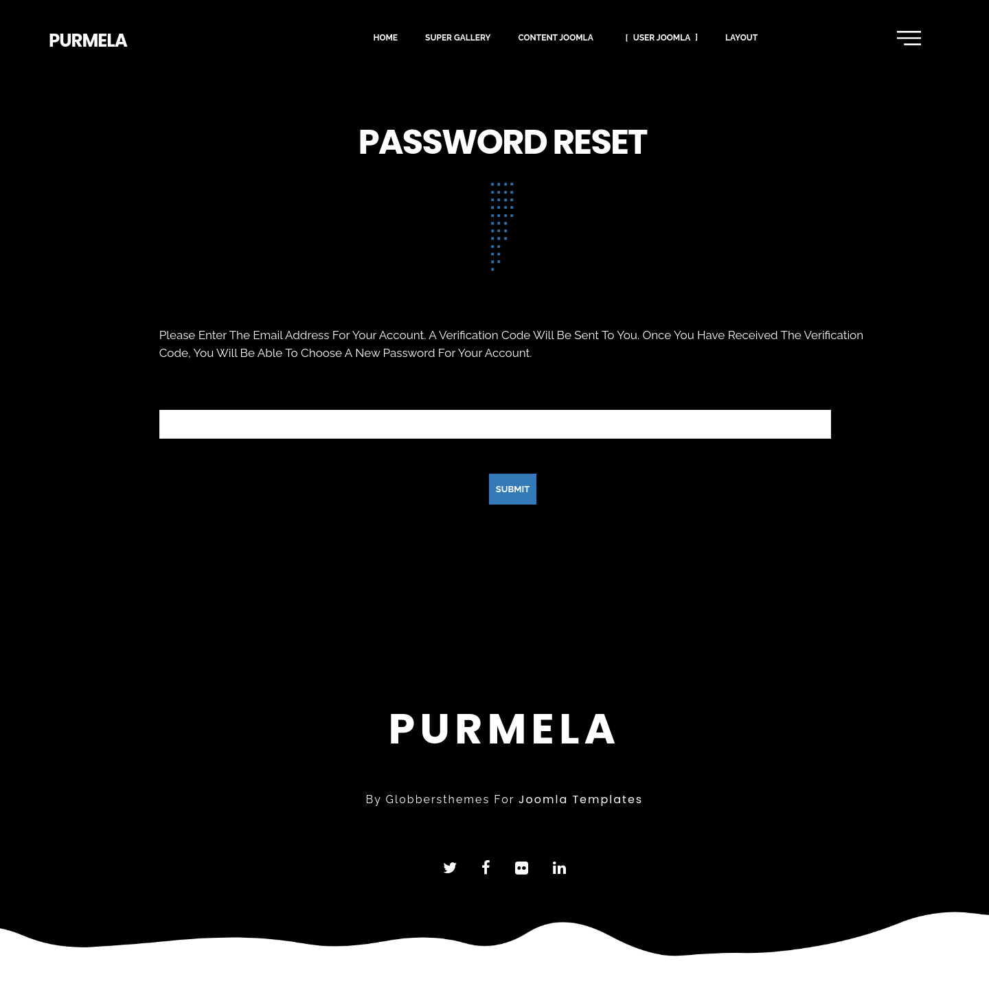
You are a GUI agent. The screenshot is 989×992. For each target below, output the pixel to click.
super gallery (457, 36)
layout (741, 36)
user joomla (662, 36)
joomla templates (581, 799)
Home (385, 36)
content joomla (555, 36)
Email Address (196, 391)
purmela (88, 40)
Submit (513, 489)
